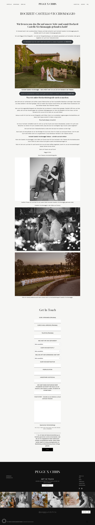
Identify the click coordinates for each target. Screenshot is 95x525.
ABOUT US (81, 476)
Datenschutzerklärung (52, 435)
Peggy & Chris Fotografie (26, 36)
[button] (4, 521)
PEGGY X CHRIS (47, 473)
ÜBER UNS (23, 4)
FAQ (87, 4)
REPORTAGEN (16, 4)
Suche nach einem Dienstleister (56, 123)
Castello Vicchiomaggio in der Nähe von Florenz (47, 205)
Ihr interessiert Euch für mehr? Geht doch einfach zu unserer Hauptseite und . (47, 41)
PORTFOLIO (9, 4)
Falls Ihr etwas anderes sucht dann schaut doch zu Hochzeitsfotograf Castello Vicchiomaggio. (47, 297)
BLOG (80, 479)
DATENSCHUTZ (9, 477)
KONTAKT (83, 4)
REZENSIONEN (82, 485)
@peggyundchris (47, 512)
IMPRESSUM (8, 476)
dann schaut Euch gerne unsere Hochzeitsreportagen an (51, 141)
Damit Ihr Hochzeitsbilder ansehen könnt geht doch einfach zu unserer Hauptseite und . (47, 93)
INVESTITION (76, 4)
